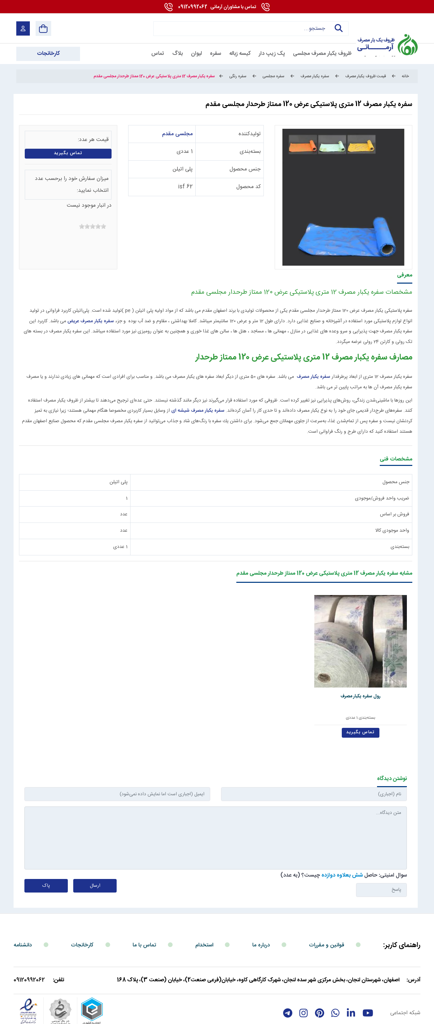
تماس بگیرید (68, 153)
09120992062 (217, 7)
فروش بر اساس (394, 514)
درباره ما (261, 920)
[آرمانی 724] (386, 28)
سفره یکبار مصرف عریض (90, 321)
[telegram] (287, 988)
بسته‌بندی (250, 151)
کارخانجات (82, 920)
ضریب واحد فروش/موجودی (382, 498)
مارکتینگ (210, 1015)
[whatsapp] (335, 988)
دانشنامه (23, 920)
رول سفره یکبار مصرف (373, 671)
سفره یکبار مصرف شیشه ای (198, 411)
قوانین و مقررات (326, 920)
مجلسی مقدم (177, 134)
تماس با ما (144, 920)
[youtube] (368, 988)
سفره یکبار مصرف (313, 377)
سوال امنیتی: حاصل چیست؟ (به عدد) (343, 850)
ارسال (95, 861)
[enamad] (28, 988)
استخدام (204, 920)
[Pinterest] (319, 988)
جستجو (338, 28)
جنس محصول (245, 169)
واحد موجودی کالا (392, 531)
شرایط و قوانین (402, 1015)
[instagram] (304, 988)
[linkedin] (351, 988)
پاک (46, 861)
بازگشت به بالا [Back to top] (44, 1016)
